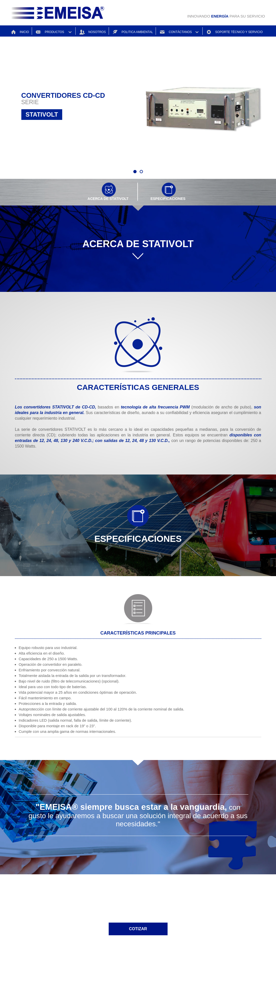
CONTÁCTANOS (176, 31)
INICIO (20, 31)
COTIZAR (138, 929)
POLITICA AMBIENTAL (131, 31)
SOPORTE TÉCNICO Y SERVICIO (230, 31)
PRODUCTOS (53, 31)
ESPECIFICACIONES (168, 192)
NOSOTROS (90, 31)
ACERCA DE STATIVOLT (108, 192)
